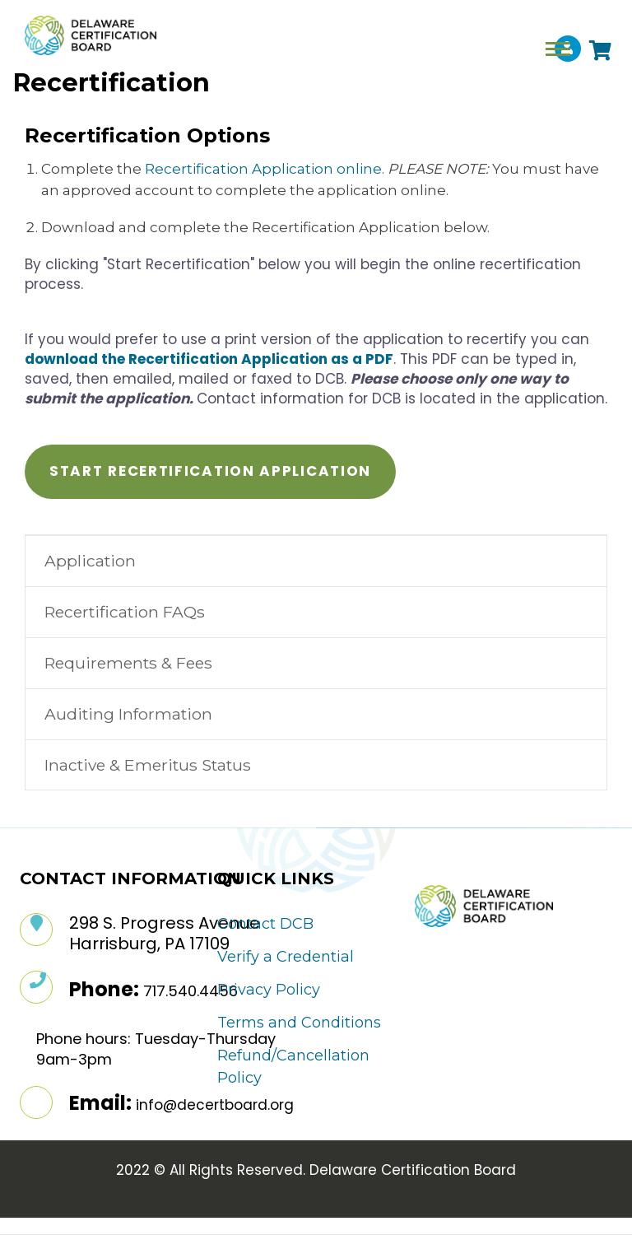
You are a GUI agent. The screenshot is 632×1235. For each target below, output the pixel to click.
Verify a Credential (285, 957)
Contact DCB (265, 924)
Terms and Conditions (299, 1023)
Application (90, 561)
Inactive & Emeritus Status (147, 765)
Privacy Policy (268, 990)
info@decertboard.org (215, 1105)
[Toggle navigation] (558, 49)
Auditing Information (128, 714)
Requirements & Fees (128, 663)
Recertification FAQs (124, 612)
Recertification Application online (263, 169)
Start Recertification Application (210, 471)
